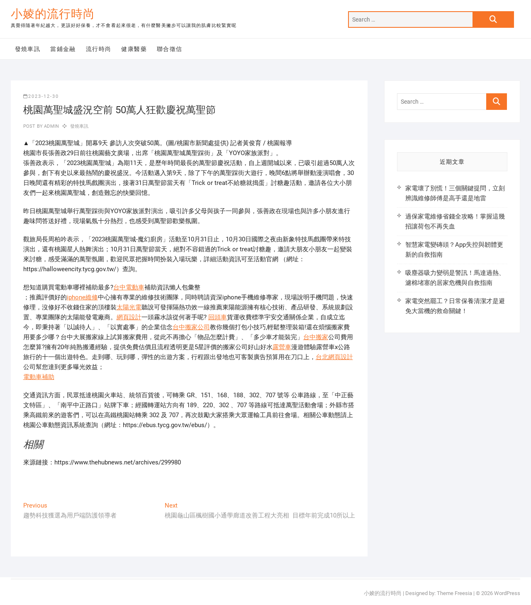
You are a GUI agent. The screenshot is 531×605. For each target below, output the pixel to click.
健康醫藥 (134, 49)
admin (51, 126)
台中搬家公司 (191, 327)
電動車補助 (38, 377)
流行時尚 (99, 49)
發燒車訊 (28, 49)
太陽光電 (129, 307)
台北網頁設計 (334, 357)
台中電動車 (128, 287)
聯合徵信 (170, 49)
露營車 (282, 347)
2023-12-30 (41, 96)
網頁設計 (129, 317)
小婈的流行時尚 (53, 14)
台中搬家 (315, 337)
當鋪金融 (63, 49)
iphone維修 (82, 297)
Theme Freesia (454, 593)
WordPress (507, 593)
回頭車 (217, 317)
